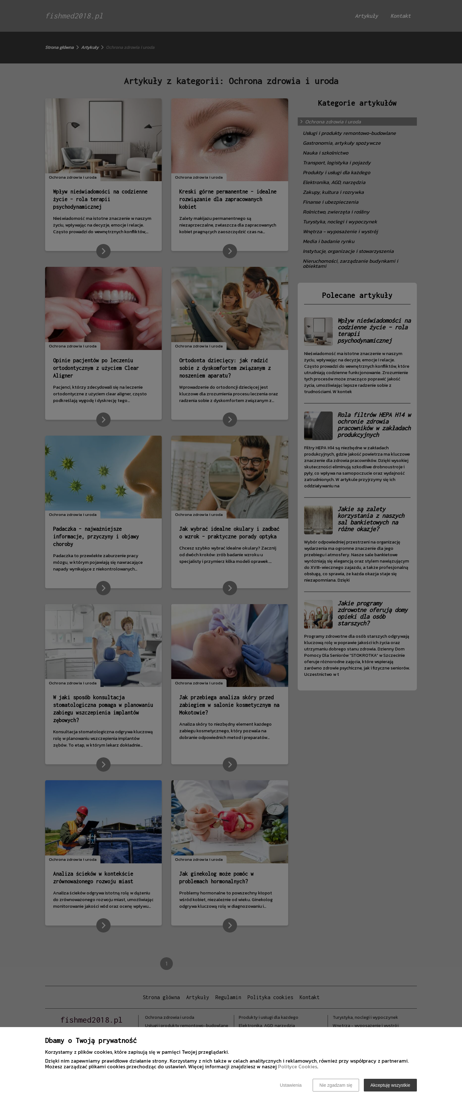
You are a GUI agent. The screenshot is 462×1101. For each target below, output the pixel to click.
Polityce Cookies (297, 1066)
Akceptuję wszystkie (390, 1085)
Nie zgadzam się (335, 1085)
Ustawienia (291, 1085)
